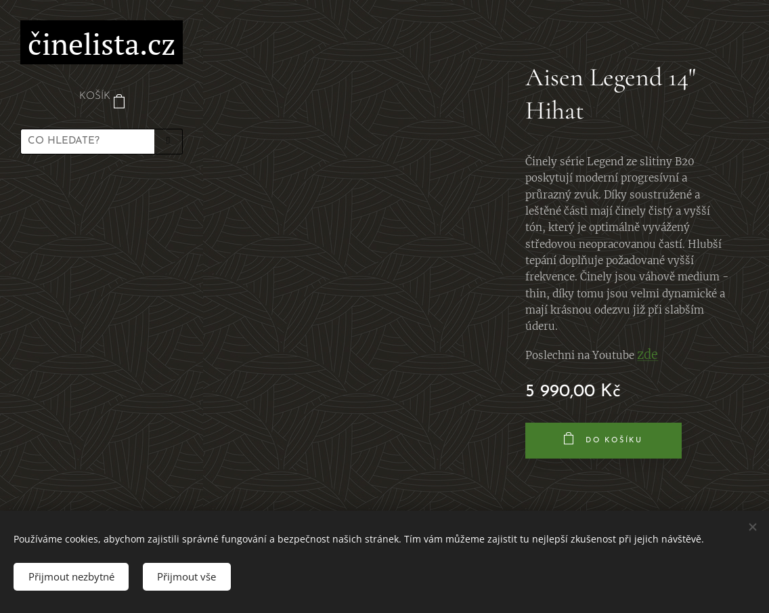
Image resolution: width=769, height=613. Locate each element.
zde (647, 354)
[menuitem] (101, 204)
